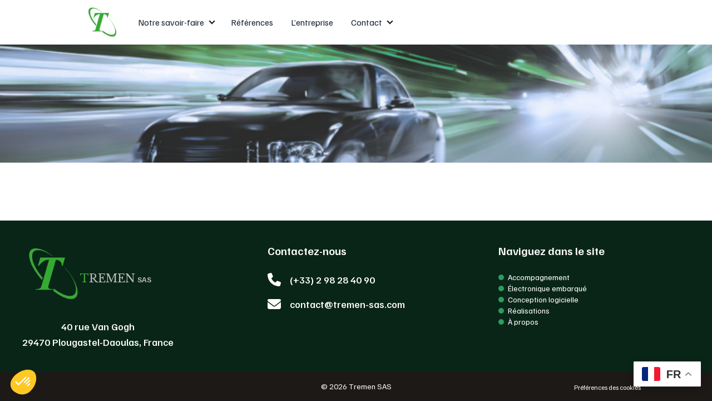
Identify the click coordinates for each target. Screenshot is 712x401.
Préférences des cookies (607, 387)
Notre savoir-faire (171, 22)
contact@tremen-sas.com (347, 304)
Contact (366, 22)
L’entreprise (312, 22)
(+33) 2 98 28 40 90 (332, 279)
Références (252, 22)
